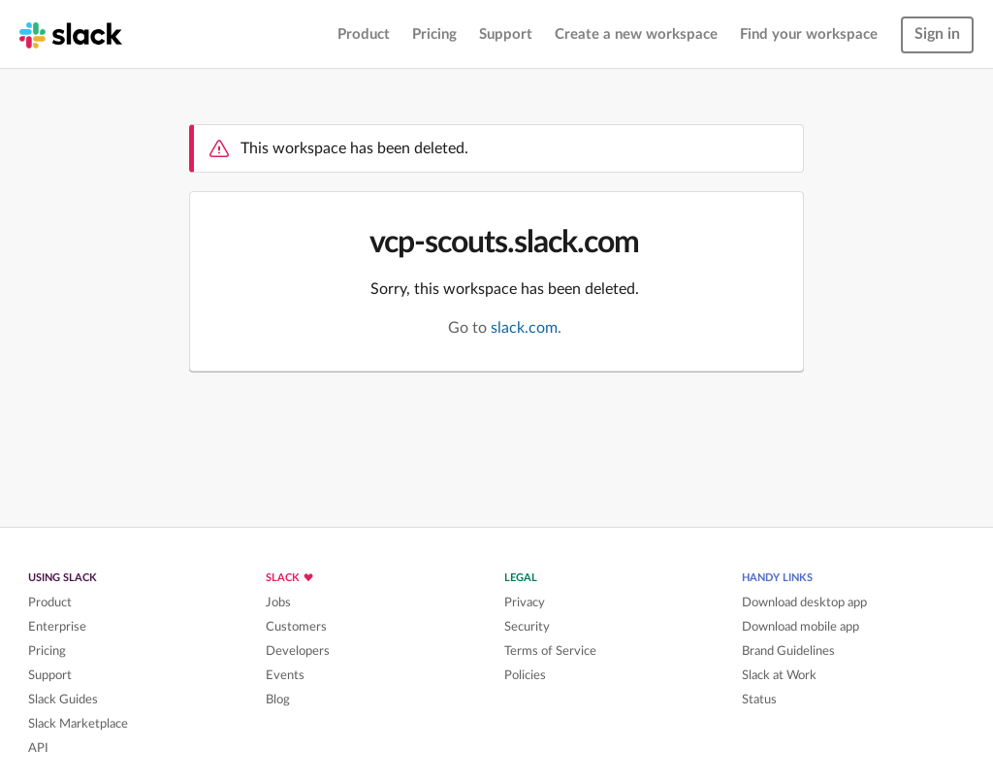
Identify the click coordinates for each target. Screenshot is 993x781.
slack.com (524, 328)
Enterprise (57, 627)
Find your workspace (809, 34)
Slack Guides (63, 699)
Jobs (278, 602)
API (38, 748)
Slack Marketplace (78, 724)
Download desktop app (804, 602)
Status (759, 699)
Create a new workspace (636, 34)
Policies (525, 675)
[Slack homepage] (70, 34)
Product (363, 34)
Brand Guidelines (788, 651)
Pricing (434, 34)
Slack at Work (779, 675)
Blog (278, 699)
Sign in (937, 34)
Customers (296, 627)
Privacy (524, 602)
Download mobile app (800, 627)
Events (285, 675)
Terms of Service (550, 651)
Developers (298, 651)
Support (505, 34)
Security (527, 627)
